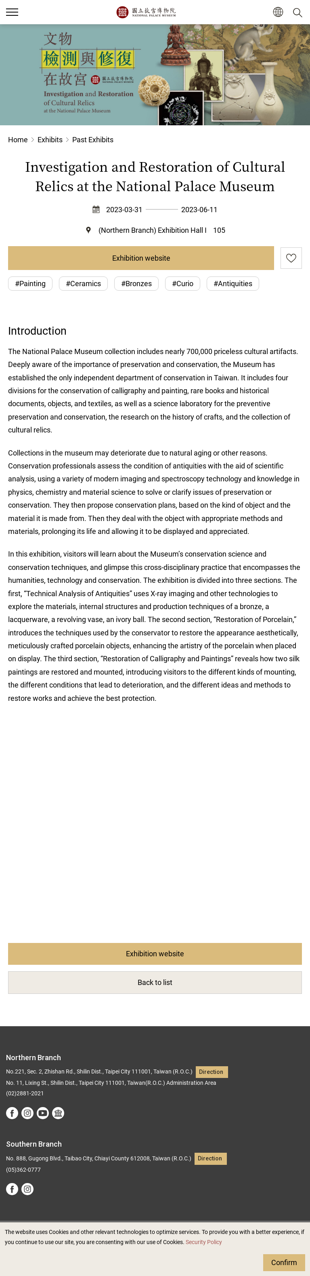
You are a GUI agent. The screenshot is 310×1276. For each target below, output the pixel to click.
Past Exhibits (92, 139)
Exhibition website (141, 258)
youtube (43, 1113)
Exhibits (50, 139)
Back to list (155, 982)
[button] (278, 12)
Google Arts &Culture (58, 1113)
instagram (27, 1113)
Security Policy (204, 1242)
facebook (12, 1113)
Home (18, 139)
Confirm (284, 1262)
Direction (211, 1072)
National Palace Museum (146, 12)
